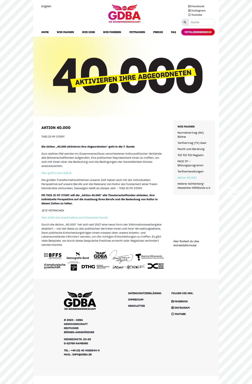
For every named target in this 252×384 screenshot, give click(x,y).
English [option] (46, 6)
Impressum (135, 299)
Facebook (196, 6)
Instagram (197, 10)
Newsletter (136, 306)
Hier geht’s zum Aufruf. (56, 173)
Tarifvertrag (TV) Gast (192, 143)
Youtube (195, 15)
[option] (47, 6)
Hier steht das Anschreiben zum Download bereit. (74, 217)
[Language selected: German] (47, 6)
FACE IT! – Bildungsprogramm (190, 163)
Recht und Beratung (191, 149)
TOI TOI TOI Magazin (191, 155)
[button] (65, 32)
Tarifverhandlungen (191, 171)
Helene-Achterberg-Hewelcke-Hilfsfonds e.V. (194, 186)
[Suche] (201, 22)
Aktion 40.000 (187, 177)
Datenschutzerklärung (144, 293)
